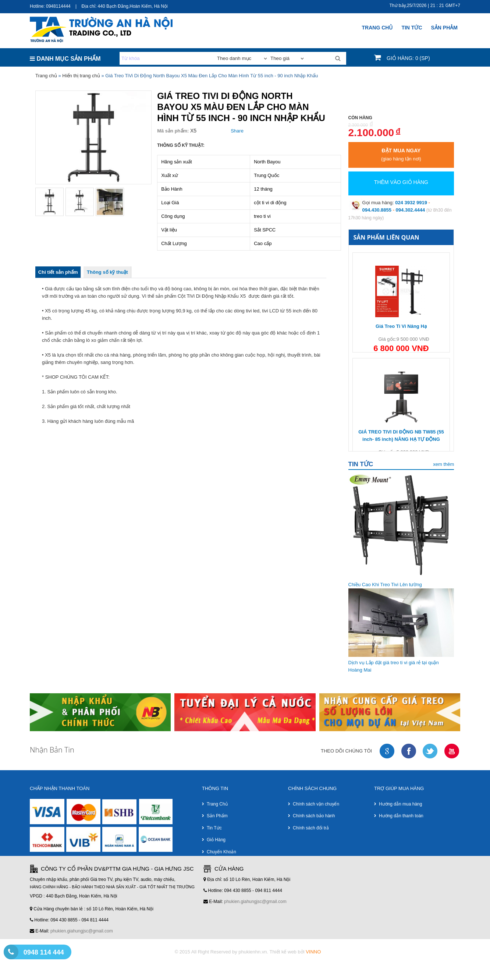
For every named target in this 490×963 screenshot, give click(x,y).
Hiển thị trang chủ (81, 75)
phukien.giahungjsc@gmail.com (81, 931)
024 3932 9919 (411, 202)
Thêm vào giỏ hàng (401, 182)
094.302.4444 (410, 210)
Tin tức (214, 828)
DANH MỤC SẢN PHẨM (65, 59)
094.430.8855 (377, 210)
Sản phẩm (217, 815)
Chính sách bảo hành (314, 815)
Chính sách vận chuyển (316, 804)
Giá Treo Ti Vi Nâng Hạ (401, 326)
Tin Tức (411, 28)
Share (237, 131)
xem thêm (443, 464)
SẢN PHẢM (444, 28)
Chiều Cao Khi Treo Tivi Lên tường (385, 584)
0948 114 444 (44, 952)
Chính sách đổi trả (311, 828)
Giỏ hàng (216, 839)
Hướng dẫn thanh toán (401, 815)
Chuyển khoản (221, 851)
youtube (452, 751)
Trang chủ (377, 28)
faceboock (409, 751)
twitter (430, 751)
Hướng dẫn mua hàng (400, 804)
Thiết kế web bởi (295, 952)
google (387, 751)
